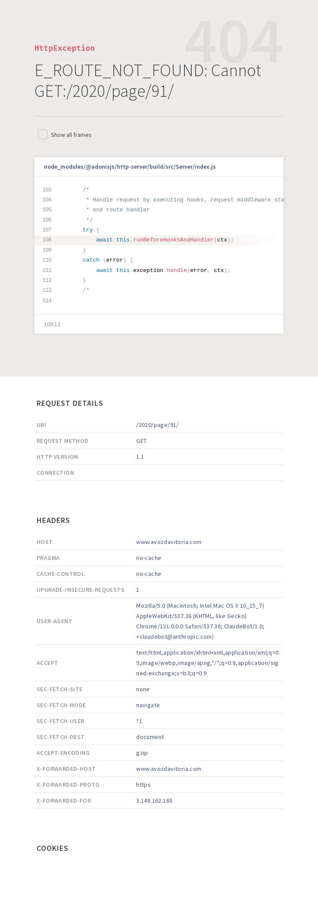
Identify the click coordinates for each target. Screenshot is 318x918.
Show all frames (71, 135)
